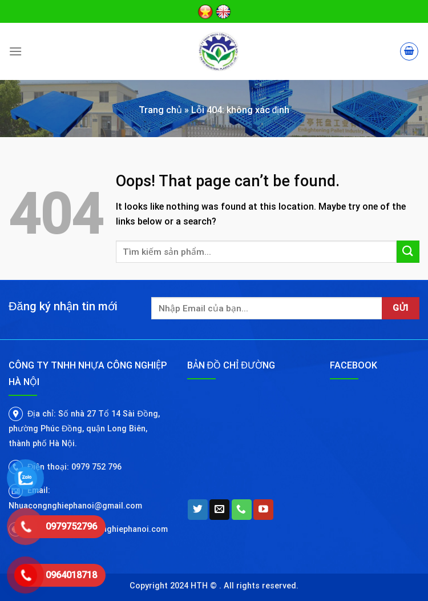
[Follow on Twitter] (198, 509)
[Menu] (15, 51)
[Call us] (242, 509)
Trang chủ (160, 110)
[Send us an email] (219, 509)
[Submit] (408, 252)
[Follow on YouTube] (263, 509)
